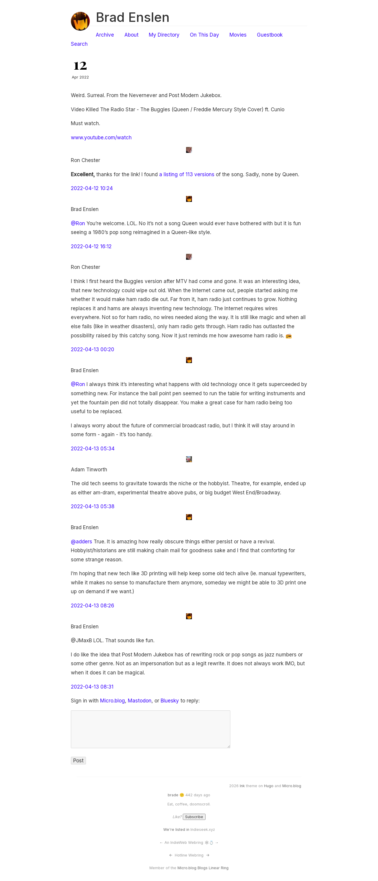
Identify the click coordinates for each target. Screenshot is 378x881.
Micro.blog (112, 701)
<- (170, 855)
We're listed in (176, 829)
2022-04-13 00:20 (92, 349)
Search (79, 44)
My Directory (164, 35)
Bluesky (170, 701)
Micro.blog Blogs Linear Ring (203, 868)
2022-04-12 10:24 (92, 188)
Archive (105, 35)
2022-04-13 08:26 (92, 606)
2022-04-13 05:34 (93, 449)
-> (207, 855)
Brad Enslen (133, 17)
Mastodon (139, 701)
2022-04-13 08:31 (92, 687)
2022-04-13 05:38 (93, 506)
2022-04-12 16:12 (91, 246)
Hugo (268, 786)
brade (173, 795)
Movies (238, 35)
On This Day (204, 35)
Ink (242, 786)
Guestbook (270, 35)
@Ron (78, 223)
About (131, 35)
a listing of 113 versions (186, 174)
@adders (81, 542)
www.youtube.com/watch (101, 137)
